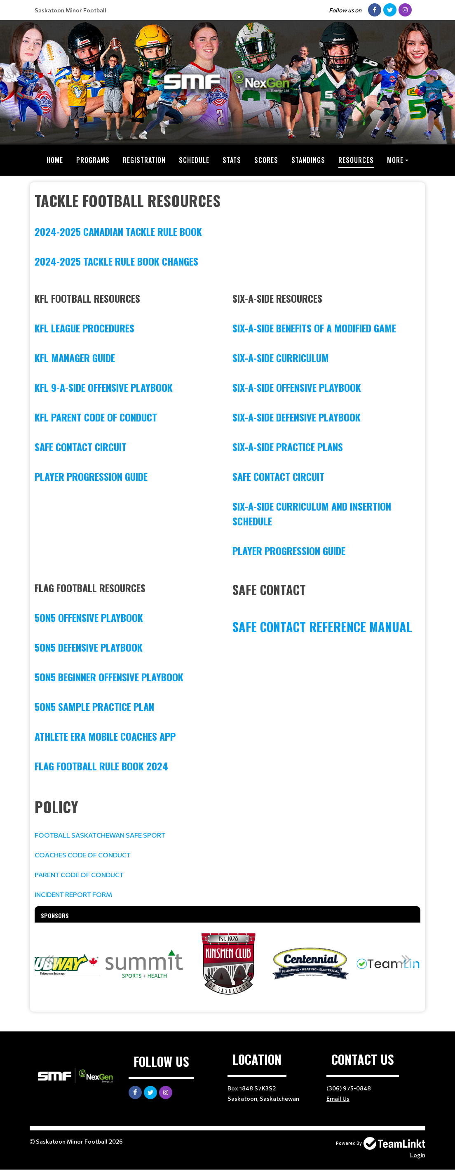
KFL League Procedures (84, 327)
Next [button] (406, 959)
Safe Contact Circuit (81, 446)
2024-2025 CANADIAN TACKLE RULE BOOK (118, 231)
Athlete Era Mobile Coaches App (105, 736)
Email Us (337, 1098)
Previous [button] (49, 959)
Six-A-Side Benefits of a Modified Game (314, 327)
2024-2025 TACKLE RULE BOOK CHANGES (116, 261)
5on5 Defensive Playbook (89, 647)
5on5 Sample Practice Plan (94, 706)
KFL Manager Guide (75, 357)
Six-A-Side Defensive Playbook (296, 417)
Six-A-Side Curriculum (280, 357)
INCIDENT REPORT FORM (73, 894)
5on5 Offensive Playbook (89, 617)
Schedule (194, 160)
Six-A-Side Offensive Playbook (296, 387)
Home (55, 160)
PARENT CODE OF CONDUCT (79, 874)
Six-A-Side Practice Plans (287, 446)
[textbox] (227, 228)
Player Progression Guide (91, 476)
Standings (308, 160)
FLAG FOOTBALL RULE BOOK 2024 (101, 765)
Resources (356, 160)
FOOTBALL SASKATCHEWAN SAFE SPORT (101, 835)
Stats (232, 160)
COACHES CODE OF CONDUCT (83, 855)
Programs (93, 160)
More (395, 160)
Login (417, 1154)
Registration (144, 160)
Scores (266, 160)
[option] (61, 964)
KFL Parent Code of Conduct (96, 417)
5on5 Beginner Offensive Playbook (109, 676)
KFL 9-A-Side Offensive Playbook (104, 387)
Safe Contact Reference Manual (323, 626)
